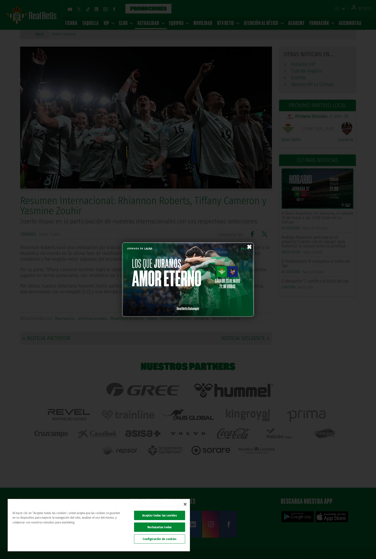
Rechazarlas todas (159, 527)
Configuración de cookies (159, 539)
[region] (99, 525)
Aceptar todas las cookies (159, 515)
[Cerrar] (185, 504)
